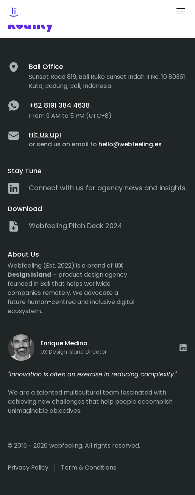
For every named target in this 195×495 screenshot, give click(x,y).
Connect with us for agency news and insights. (108, 188)
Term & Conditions (88, 467)
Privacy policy (28, 467)
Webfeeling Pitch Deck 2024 (75, 225)
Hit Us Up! (45, 134)
